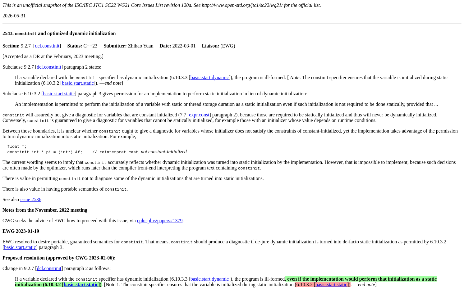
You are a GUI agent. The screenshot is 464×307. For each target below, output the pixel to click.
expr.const (199, 114)
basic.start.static (78, 83)
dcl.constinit (47, 45)
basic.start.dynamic (210, 77)
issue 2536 (30, 200)
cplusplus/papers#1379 (160, 221)
